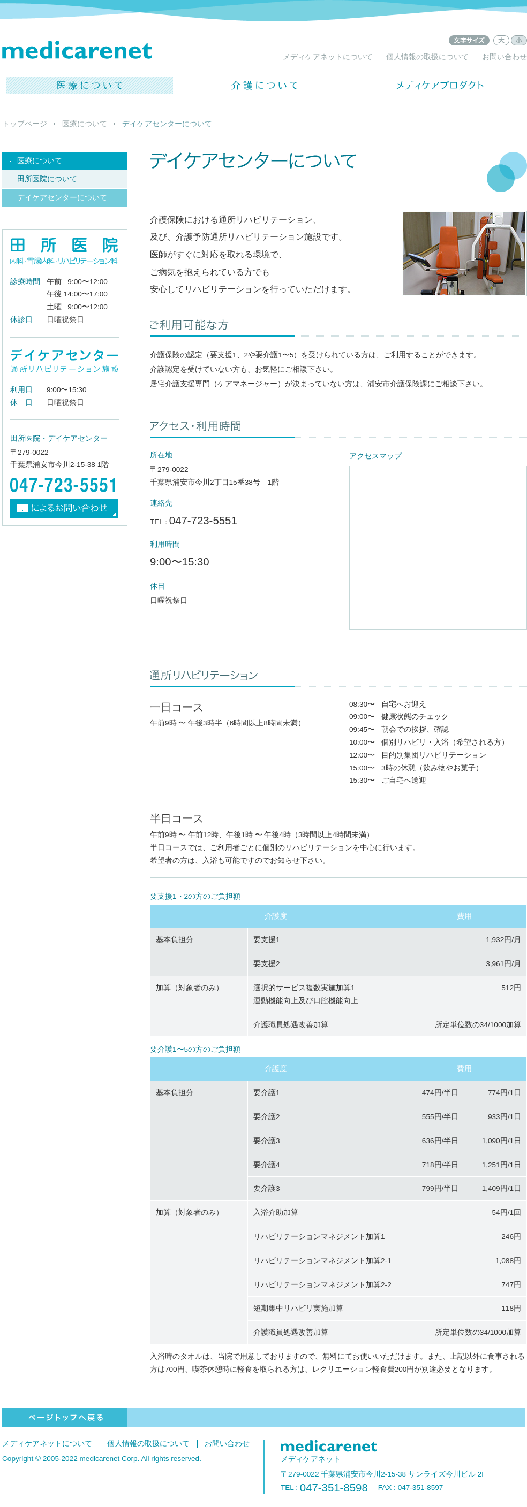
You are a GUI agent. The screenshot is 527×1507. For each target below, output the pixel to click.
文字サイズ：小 (519, 40)
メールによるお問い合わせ (64, 508)
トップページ (24, 124)
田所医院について (47, 179)
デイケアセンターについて (62, 198)
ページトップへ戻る (64, 1417)
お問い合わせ (504, 57)
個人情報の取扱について (427, 57)
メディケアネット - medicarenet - (77, 50)
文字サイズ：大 (501, 40)
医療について (89, 85)
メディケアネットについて (328, 57)
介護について (264, 85)
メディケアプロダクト (439, 85)
